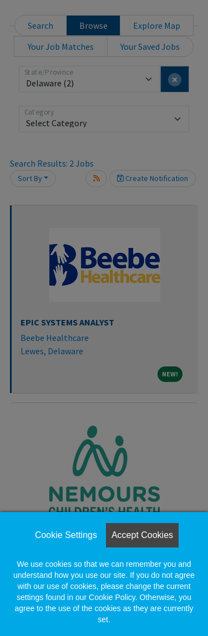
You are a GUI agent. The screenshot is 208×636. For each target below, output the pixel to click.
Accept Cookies (142, 535)
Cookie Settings (66, 535)
